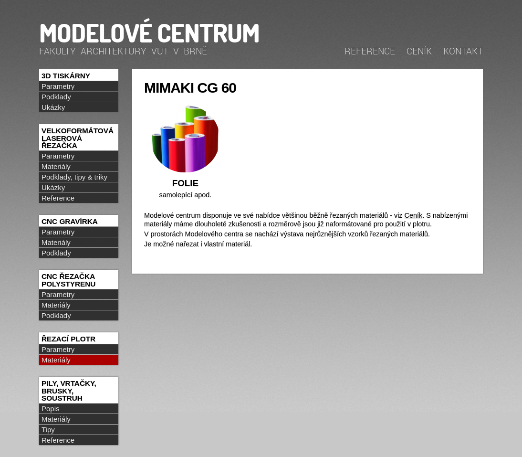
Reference (370, 51)
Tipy (48, 429)
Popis (51, 408)
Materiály (56, 166)
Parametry (58, 86)
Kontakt (463, 51)
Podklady (56, 97)
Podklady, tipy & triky (74, 177)
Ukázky (53, 107)
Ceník (419, 51)
